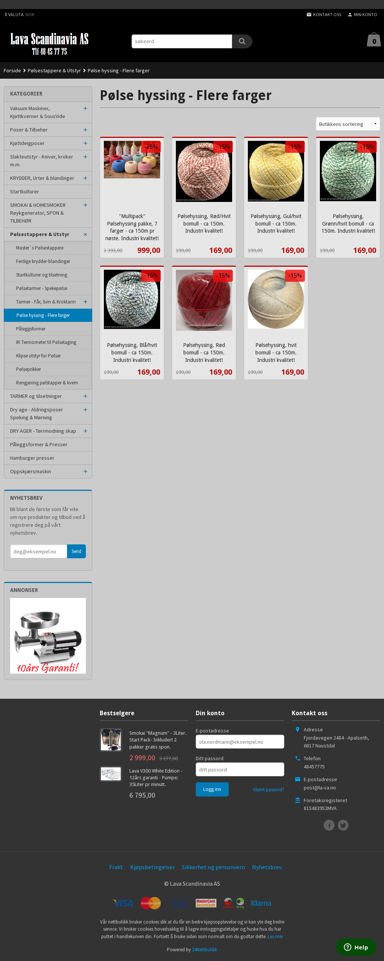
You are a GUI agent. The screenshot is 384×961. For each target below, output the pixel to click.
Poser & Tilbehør (29, 129)
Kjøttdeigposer (27, 143)
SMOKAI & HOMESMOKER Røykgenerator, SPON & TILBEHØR (38, 213)
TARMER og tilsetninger (36, 396)
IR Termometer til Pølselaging (46, 342)
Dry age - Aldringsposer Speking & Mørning (36, 413)
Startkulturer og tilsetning (41, 275)
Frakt (116, 867)
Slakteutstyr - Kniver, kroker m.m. (41, 160)
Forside (12, 70)
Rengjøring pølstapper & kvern (47, 383)
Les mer (275, 936)
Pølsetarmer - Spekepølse (41, 288)
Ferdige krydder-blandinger (43, 261)
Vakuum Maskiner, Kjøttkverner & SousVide (37, 112)
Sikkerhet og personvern (213, 867)
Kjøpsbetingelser (152, 867)
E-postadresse (212, 730)
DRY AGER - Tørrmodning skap (43, 430)
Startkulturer (24, 191)
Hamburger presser (32, 457)
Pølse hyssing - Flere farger (43, 315)
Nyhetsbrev (267, 867)
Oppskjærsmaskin (30, 471)
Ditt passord (210, 758)
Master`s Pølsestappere (39, 248)
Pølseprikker (28, 369)
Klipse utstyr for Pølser (38, 356)
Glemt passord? (268, 789)
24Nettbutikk (204, 949)
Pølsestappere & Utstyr (39, 234)
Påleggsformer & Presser (39, 444)
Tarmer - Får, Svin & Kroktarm (46, 302)
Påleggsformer (30, 329)
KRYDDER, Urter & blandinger (42, 178)
